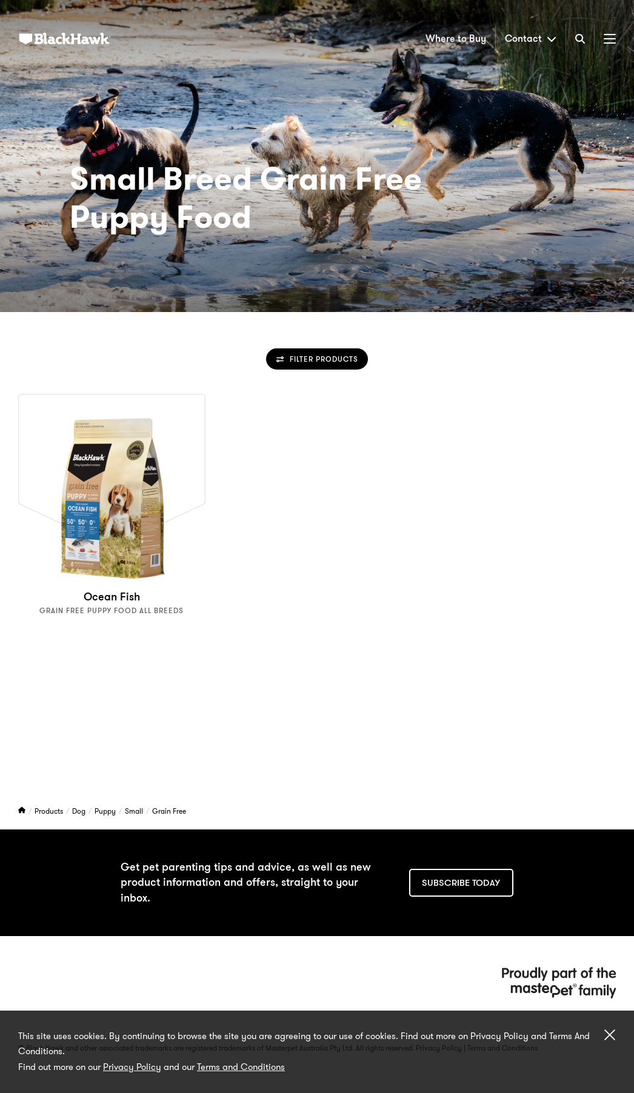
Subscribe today (461, 882)
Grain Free (169, 811)
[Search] (580, 38)
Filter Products (317, 359)
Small (135, 811)
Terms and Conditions (241, 1067)
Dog (79, 811)
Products (50, 811)
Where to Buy (455, 38)
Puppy (106, 811)
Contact (530, 38)
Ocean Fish (112, 597)
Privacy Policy (132, 1067)
